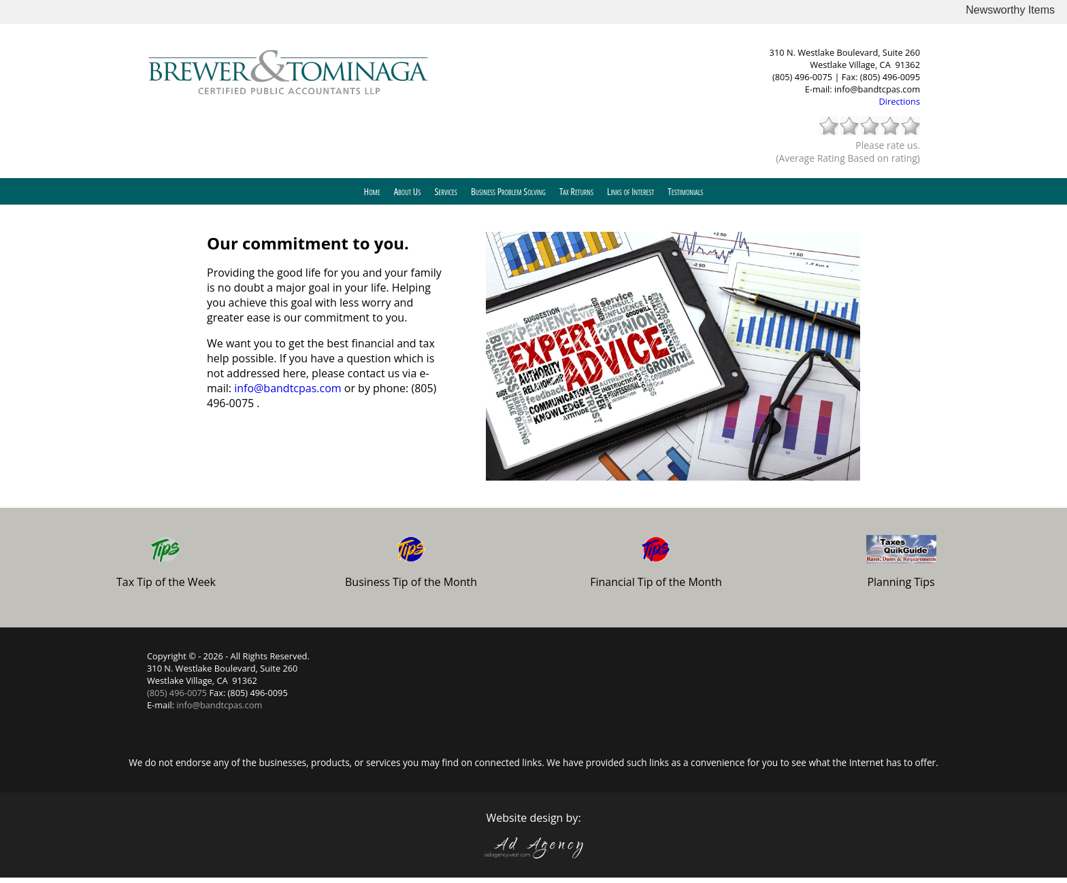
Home (372, 191)
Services (445, 191)
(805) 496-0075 (803, 77)
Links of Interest (630, 191)
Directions (900, 101)
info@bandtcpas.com (877, 89)
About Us (407, 191)
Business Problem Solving (508, 191)
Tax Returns (576, 191)
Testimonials (685, 191)
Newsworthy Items (1010, 10)
